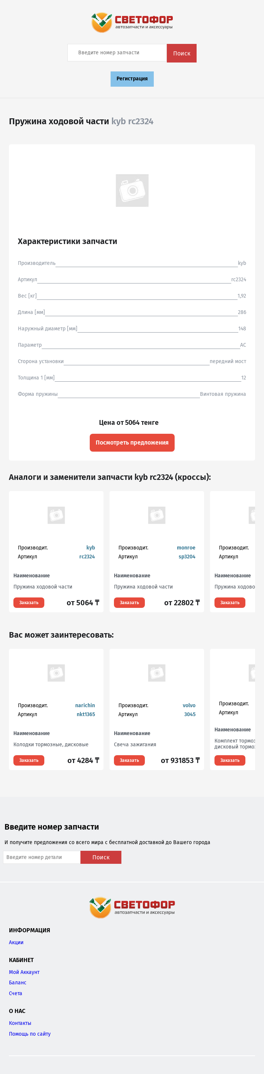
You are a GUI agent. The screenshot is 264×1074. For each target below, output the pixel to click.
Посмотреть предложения (132, 442)
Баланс (17, 983)
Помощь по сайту (30, 1034)
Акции (16, 942)
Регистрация (132, 79)
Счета (15, 993)
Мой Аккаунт (24, 972)
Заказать (28, 602)
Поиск (181, 53)
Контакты (20, 1023)
